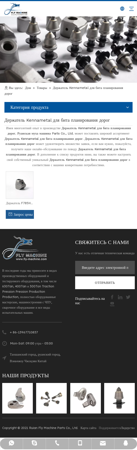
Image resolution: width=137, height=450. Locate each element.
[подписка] (105, 283)
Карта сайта (88, 428)
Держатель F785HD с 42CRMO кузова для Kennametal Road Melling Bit (19, 203)
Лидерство (128, 428)
